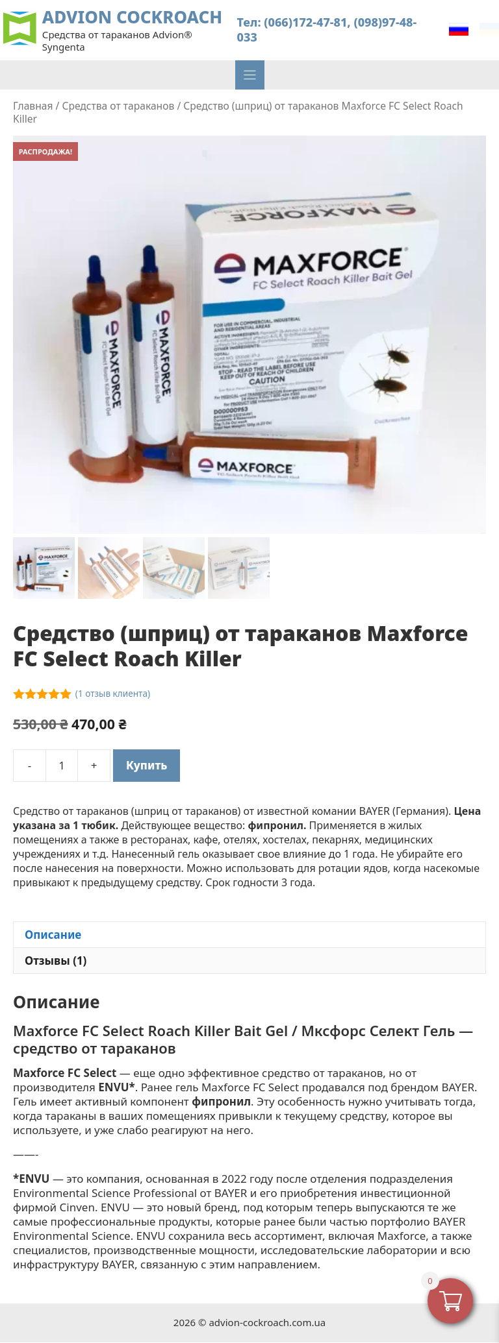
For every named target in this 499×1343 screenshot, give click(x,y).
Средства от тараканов (118, 106)
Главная (33, 106)
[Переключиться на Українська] (489, 30)
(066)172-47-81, (307, 22)
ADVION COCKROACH (132, 17)
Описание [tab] (53, 935)
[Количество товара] (61, 766)
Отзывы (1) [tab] (55, 961)
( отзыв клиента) (112, 694)
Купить (146, 765)
